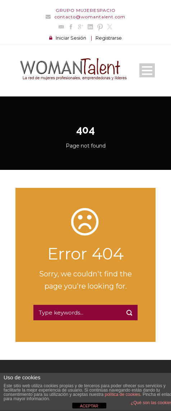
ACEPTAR (89, 406)
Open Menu (147, 70)
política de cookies (122, 394)
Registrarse (109, 38)
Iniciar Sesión (71, 38)
